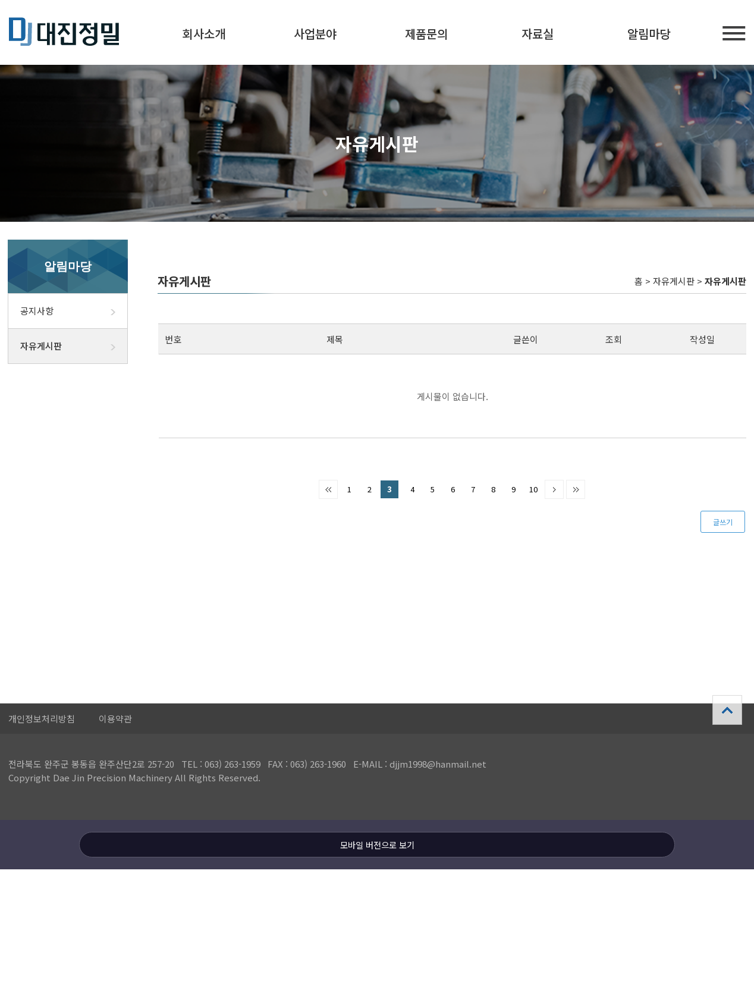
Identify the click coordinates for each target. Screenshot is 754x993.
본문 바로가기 (0, 0)
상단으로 (727, 710)
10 (533, 489)
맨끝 (575, 489)
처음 (328, 489)
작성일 (702, 339)
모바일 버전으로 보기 (377, 844)
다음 (554, 489)
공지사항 (73, 311)
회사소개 (204, 33)
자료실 (537, 33)
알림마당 (648, 33)
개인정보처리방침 (41, 718)
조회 (613, 339)
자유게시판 (73, 346)
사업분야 (315, 33)
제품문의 (426, 33)
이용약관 (115, 718)
